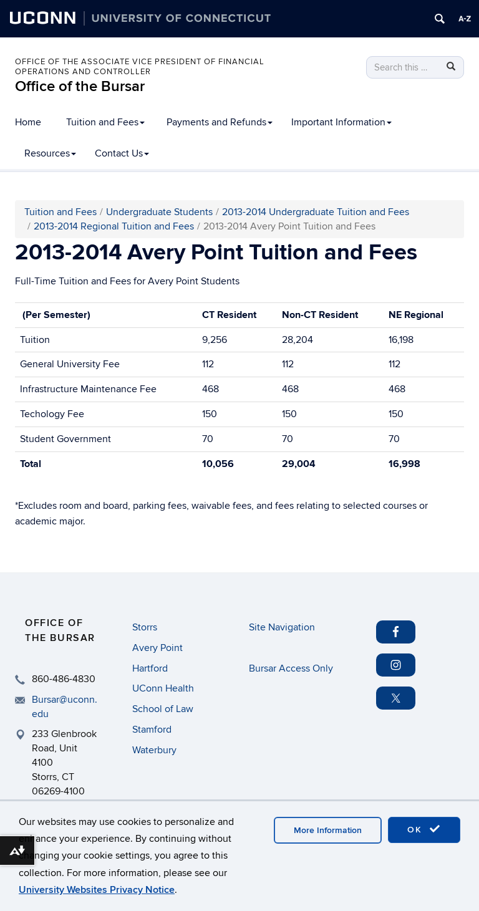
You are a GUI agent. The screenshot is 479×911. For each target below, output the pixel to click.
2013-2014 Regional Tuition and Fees (114, 226)
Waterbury (154, 750)
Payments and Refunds (220, 122)
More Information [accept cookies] (328, 830)
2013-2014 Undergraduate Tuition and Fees (315, 212)
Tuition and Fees (105, 122)
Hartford (150, 668)
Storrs (144, 627)
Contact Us (122, 153)
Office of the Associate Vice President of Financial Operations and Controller (139, 67)
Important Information (341, 122)
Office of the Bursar (80, 86)
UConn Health (163, 688)
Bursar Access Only (291, 668)
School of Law (162, 709)
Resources (50, 153)
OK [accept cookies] (424, 829)
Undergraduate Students (159, 212)
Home (28, 122)
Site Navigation (282, 627)
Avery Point (157, 648)
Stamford (152, 729)
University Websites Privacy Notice (97, 890)
